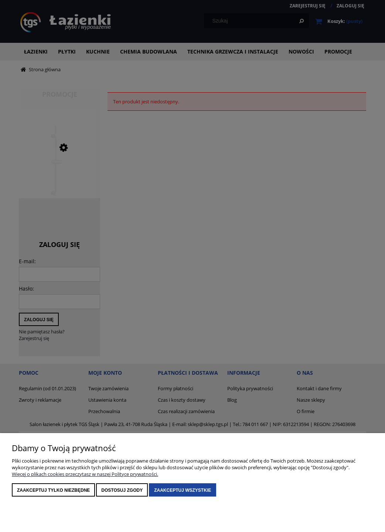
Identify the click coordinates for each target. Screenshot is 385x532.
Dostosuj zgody (122, 490)
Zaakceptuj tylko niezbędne (53, 490)
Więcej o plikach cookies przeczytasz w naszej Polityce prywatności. (85, 474)
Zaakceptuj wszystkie (182, 490)
